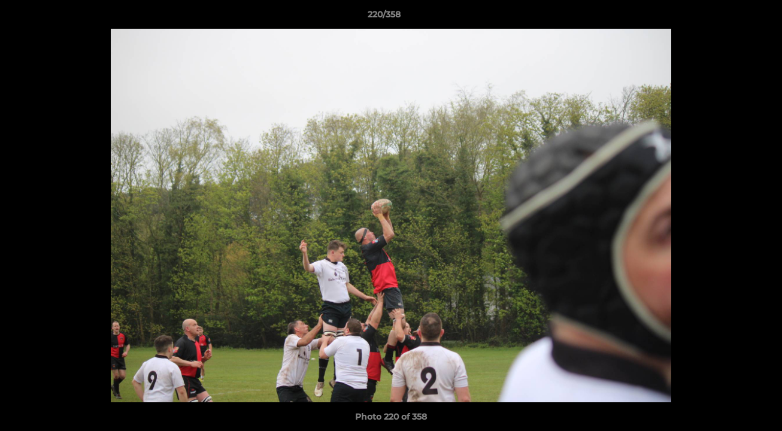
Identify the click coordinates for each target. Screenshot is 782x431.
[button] (732, 17)
